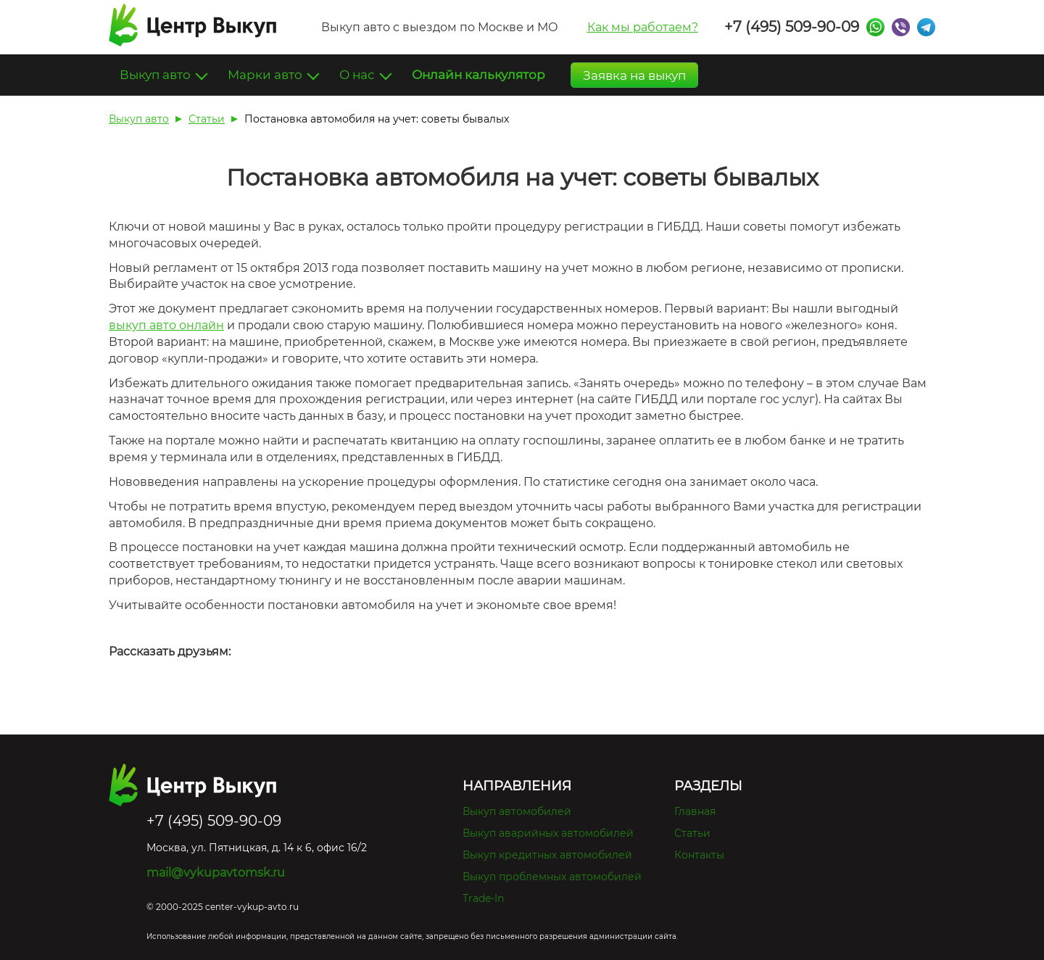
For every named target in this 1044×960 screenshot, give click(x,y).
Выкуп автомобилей (517, 811)
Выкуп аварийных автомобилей (548, 833)
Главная (695, 811)
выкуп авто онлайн (166, 325)
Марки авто (266, 74)
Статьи (692, 833)
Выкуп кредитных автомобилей (547, 854)
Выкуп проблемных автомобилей (552, 876)
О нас (358, 74)
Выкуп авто (157, 74)
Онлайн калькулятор (478, 74)
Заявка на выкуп (634, 75)
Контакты (699, 854)
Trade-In (483, 898)
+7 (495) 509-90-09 (791, 27)
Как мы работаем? (642, 27)
